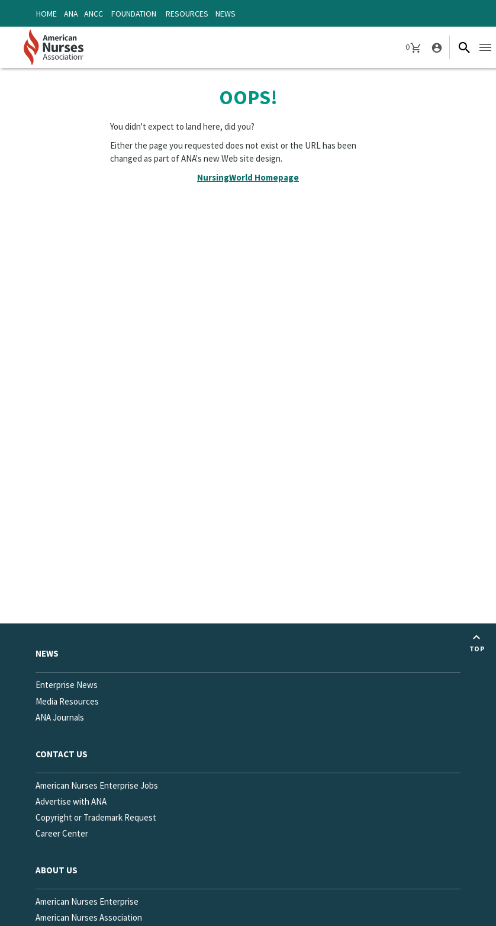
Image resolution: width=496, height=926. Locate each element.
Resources (187, 13)
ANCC (93, 13)
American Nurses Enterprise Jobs (97, 785)
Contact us (62, 754)
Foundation (133, 13)
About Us (57, 870)
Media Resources (67, 701)
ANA (71, 13)
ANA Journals (60, 717)
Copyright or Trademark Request (96, 817)
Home (46, 13)
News (225, 13)
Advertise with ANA (71, 801)
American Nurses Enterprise (87, 901)
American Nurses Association (89, 917)
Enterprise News (67, 684)
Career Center (62, 833)
